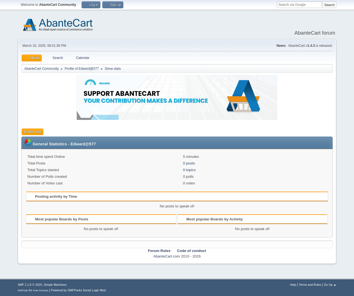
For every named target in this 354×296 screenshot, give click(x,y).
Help (293, 284)
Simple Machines (55, 284)
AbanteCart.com (166, 256)
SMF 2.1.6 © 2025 (30, 284)
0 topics (189, 170)
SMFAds (23, 290)
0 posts (189, 163)
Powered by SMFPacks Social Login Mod (78, 290)
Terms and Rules (310, 284)
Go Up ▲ (330, 284)
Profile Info (32, 132)
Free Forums (40, 290)
